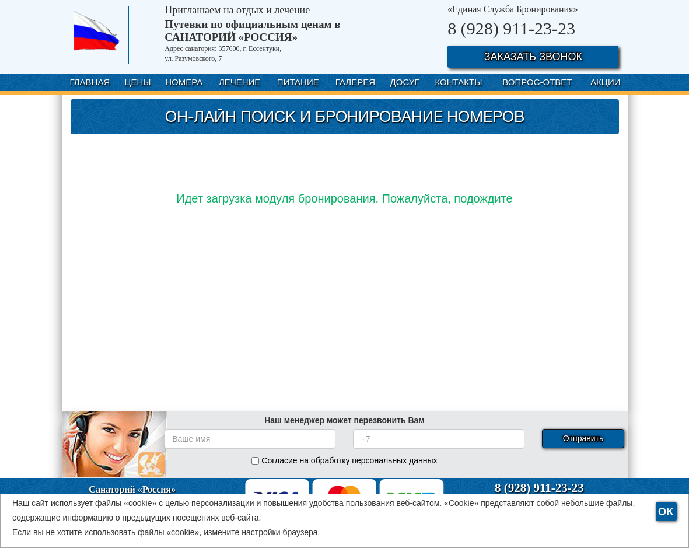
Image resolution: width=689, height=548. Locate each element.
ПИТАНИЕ (298, 82)
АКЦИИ (605, 82)
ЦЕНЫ (137, 82)
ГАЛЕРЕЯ (355, 82)
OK (666, 512)
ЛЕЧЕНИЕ (239, 82)
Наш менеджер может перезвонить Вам (344, 420)
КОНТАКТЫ (458, 82)
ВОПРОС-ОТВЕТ (537, 82)
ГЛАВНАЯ (89, 82)
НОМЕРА (183, 82)
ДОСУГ (404, 82)
